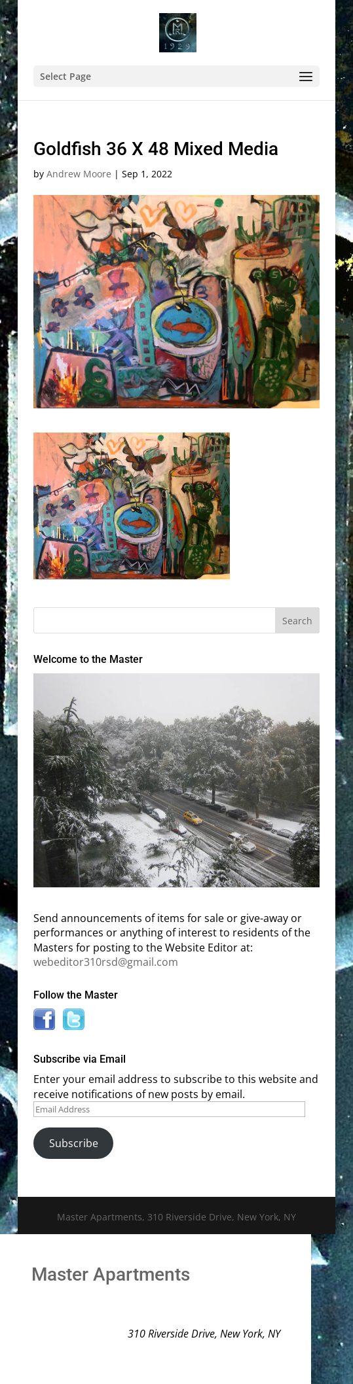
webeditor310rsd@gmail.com (105, 962)
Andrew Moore (78, 174)
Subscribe (73, 1143)
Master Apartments (110, 1274)
